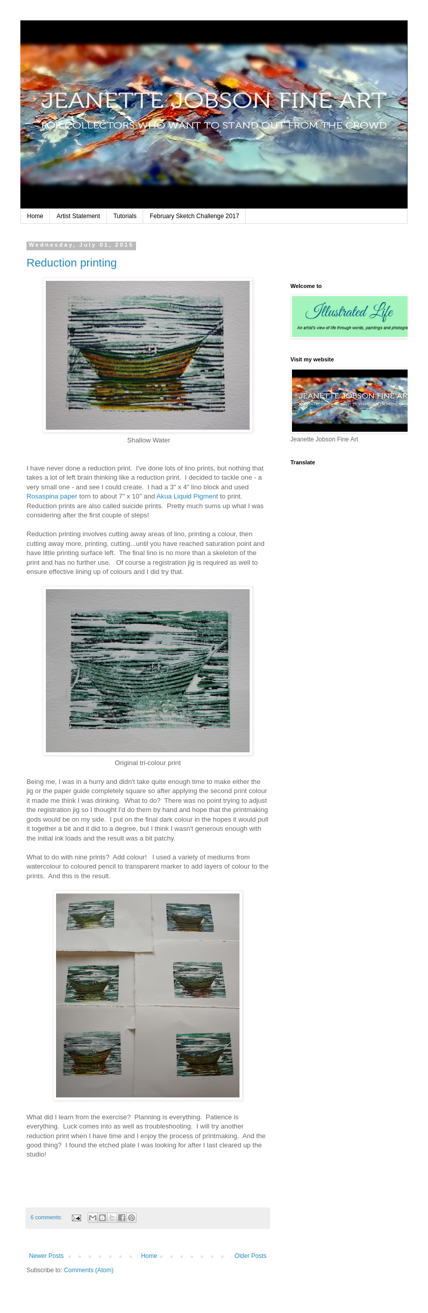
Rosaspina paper (51, 496)
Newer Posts (46, 1255)
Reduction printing (71, 262)
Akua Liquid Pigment (187, 496)
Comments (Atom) (88, 1270)
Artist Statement (78, 216)
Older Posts (250, 1255)
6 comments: (47, 1217)
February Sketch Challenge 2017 (194, 216)
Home (35, 216)
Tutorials (125, 216)
